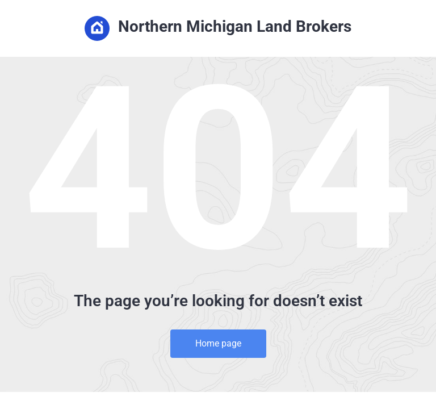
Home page (218, 343)
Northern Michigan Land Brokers (218, 28)
